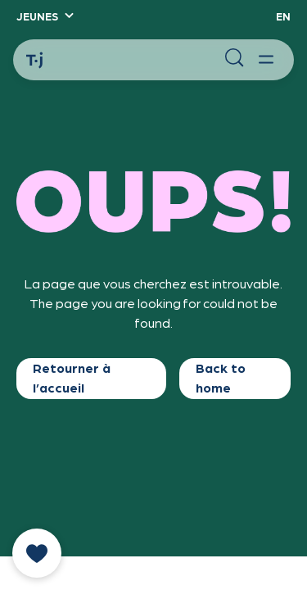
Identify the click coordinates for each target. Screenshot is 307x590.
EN (283, 16)
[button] (44, 16)
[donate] (36, 553)
